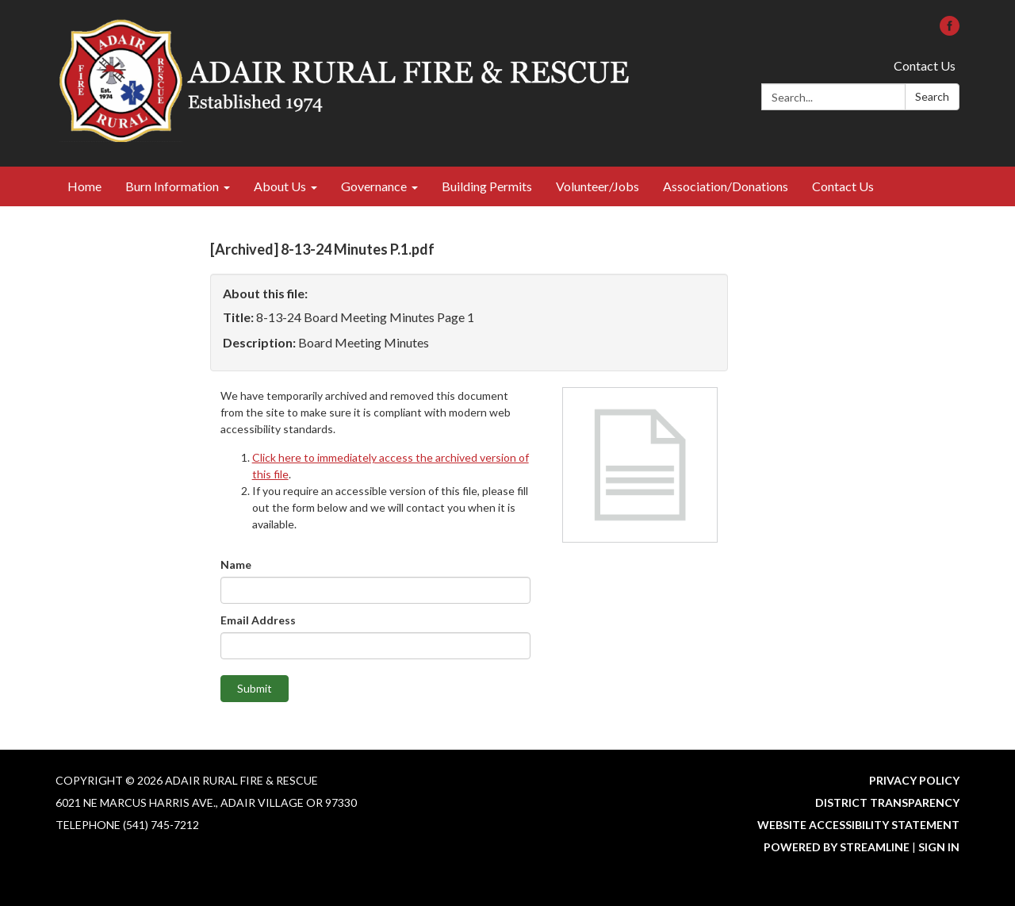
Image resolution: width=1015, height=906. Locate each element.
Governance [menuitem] (374, 186)
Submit (254, 688)
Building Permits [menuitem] (487, 186)
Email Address (258, 620)
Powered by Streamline (837, 847)
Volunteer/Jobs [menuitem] (597, 186)
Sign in (938, 847)
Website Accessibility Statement (858, 824)
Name (235, 564)
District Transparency (887, 802)
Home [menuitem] (84, 186)
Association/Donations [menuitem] (725, 186)
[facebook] (949, 30)
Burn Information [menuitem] (172, 186)
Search (932, 96)
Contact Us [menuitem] (843, 186)
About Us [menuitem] (280, 186)
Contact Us (925, 65)
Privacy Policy (914, 780)
